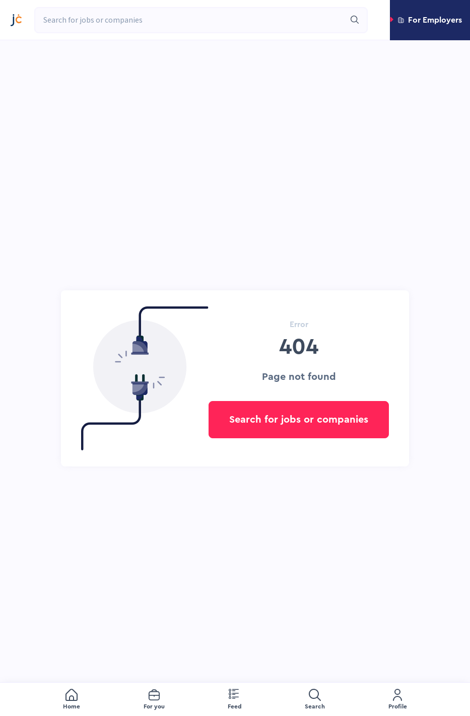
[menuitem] (71, 699)
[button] (430, 20)
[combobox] (190, 20)
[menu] (235, 699)
